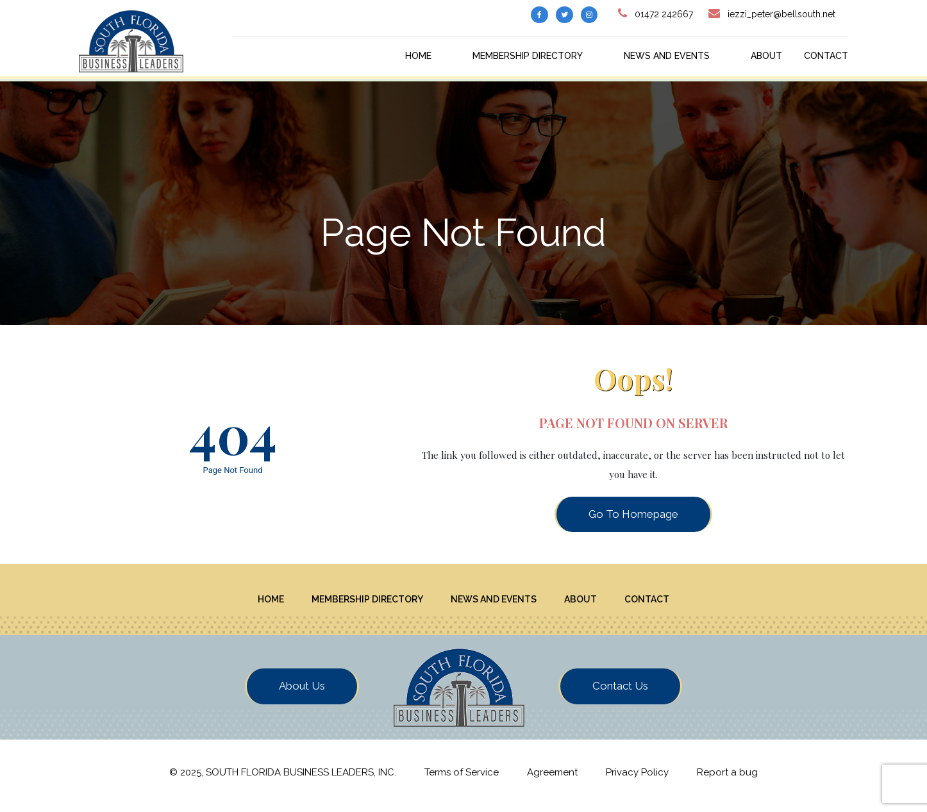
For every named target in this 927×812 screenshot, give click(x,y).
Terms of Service (461, 778)
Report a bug (727, 778)
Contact (826, 56)
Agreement (552, 778)
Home (418, 56)
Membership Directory (527, 56)
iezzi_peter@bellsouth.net (781, 14)
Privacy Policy (637, 778)
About (766, 56)
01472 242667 (664, 14)
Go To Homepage (633, 514)
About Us (302, 692)
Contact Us (620, 692)
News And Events (667, 56)
